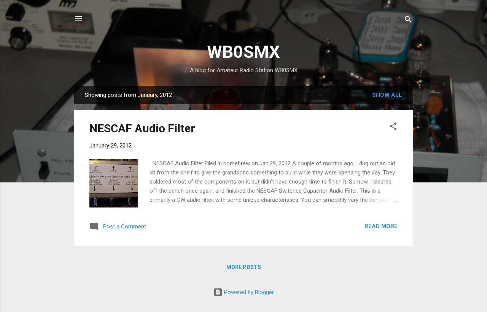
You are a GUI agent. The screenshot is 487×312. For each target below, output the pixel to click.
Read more (381, 226)
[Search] (408, 20)
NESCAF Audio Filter (142, 128)
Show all (387, 95)
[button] (393, 127)
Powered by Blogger (243, 292)
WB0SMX (243, 52)
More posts (243, 267)
